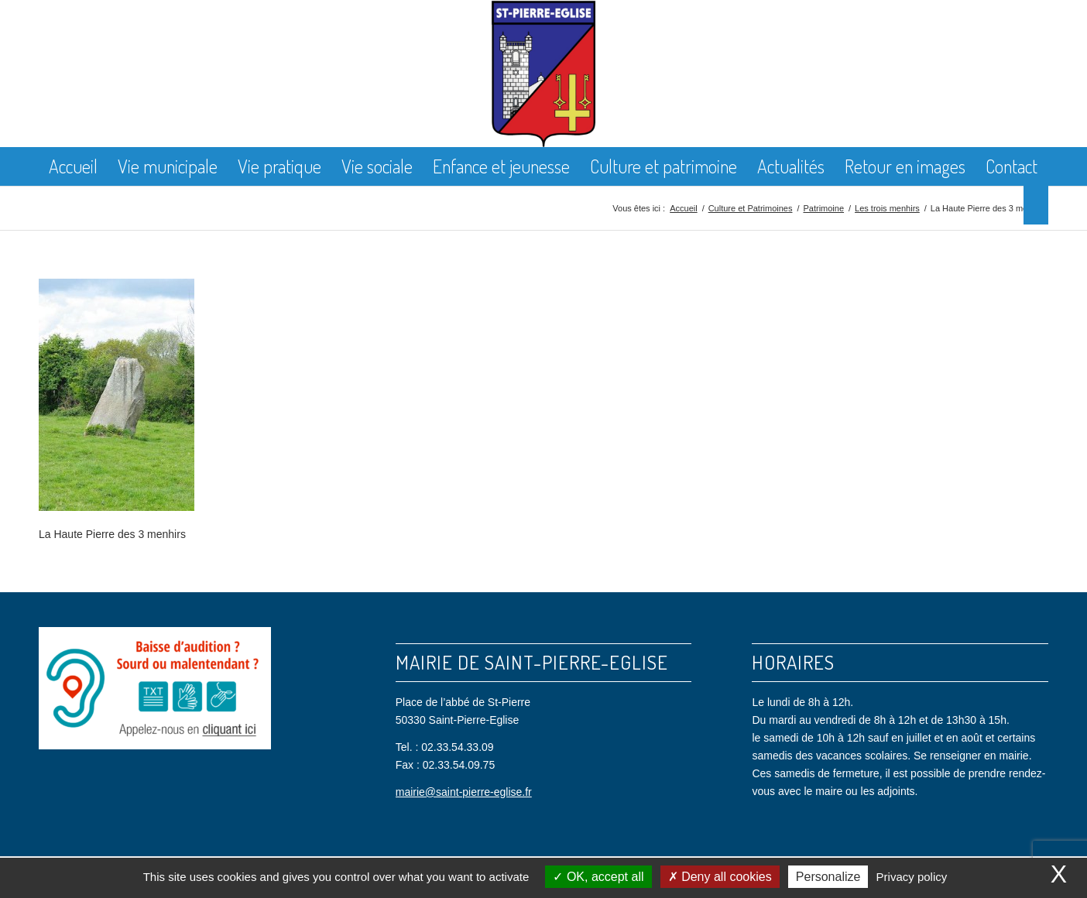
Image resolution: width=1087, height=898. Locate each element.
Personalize (828, 876)
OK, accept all (598, 876)
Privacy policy (912, 876)
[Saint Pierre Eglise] (544, 73)
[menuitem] (73, 166)
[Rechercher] (1036, 205)
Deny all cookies (720, 876)
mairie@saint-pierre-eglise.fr (464, 792)
